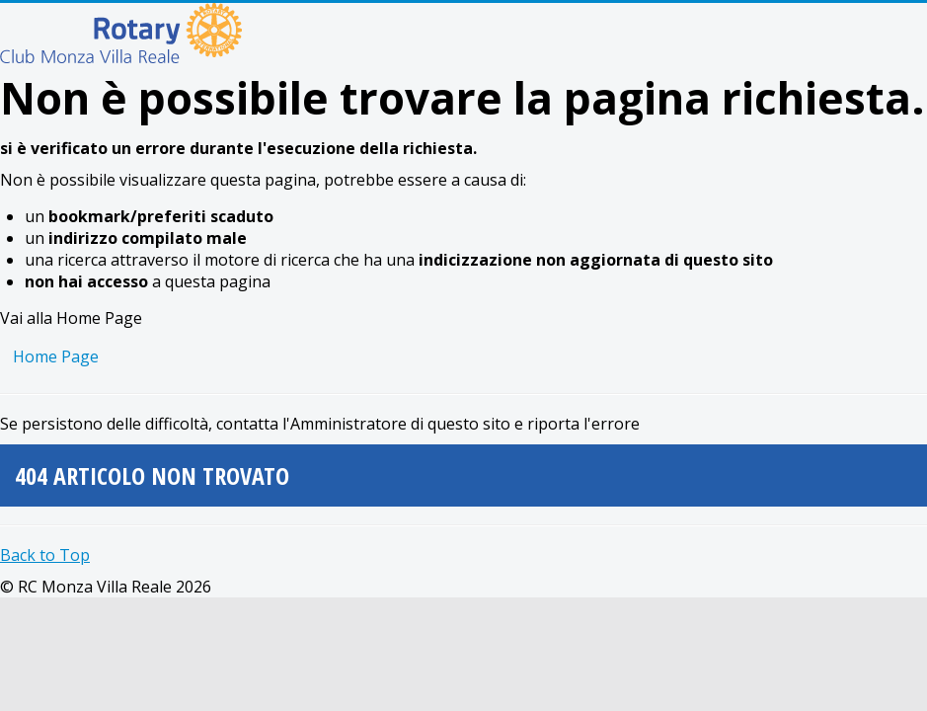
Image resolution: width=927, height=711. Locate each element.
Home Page (56, 356)
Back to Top (45, 555)
